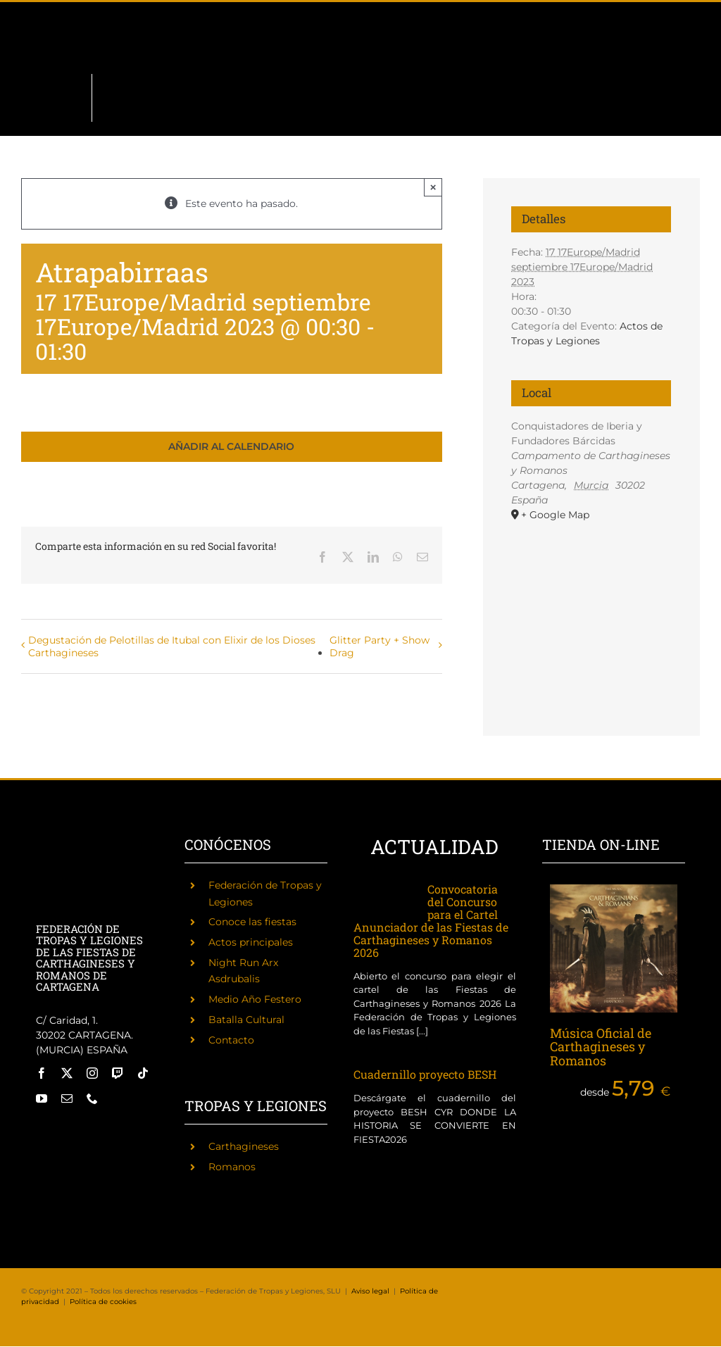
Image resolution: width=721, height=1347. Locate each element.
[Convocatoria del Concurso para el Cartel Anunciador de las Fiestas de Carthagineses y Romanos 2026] (383, 898)
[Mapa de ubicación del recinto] (591, 596)
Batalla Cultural (246, 1019)
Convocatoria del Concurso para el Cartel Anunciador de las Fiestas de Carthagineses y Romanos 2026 (430, 921)
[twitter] (67, 1073)
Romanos (232, 1166)
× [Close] (433, 187)
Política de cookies (103, 1301)
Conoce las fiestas (252, 921)
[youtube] (41, 1098)
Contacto (231, 1040)
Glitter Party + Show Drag (380, 646)
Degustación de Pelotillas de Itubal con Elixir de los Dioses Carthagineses (171, 646)
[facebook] (41, 1073)
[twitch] (117, 1073)
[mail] (67, 1098)
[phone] (92, 1098)
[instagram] (92, 1073)
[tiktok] (143, 1073)
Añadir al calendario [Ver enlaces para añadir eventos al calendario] (231, 447)
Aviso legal (370, 1291)
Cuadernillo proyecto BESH (424, 1074)
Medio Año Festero (254, 999)
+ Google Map (555, 514)
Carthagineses (243, 1146)
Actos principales (250, 942)
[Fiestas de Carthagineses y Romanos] (54, 1130)
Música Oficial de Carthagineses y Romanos (600, 1047)
